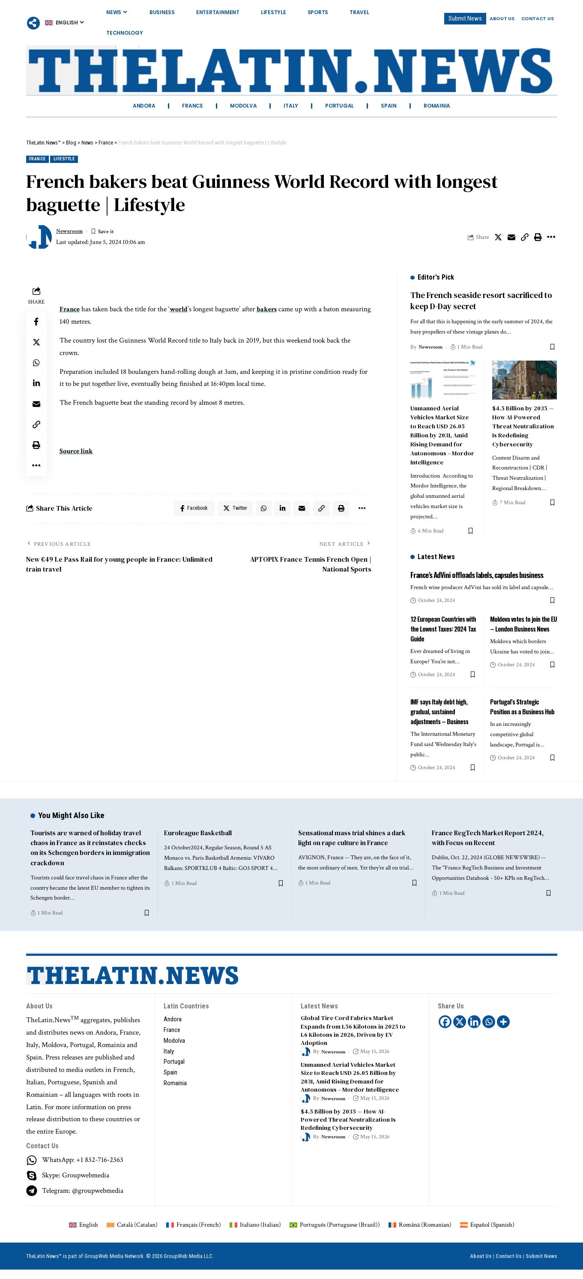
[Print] (538, 238)
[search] (551, 33)
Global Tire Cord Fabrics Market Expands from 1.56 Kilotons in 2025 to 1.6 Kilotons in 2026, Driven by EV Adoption (353, 1039)
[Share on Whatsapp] (36, 364)
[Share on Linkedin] (36, 384)
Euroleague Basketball (199, 842)
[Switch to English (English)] (83, 1234)
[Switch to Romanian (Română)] (420, 1234)
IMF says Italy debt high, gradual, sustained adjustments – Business (441, 715)
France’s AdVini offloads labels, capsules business (470, 573)
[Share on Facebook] (36, 323)
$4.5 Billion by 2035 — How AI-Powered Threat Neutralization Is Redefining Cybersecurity (523, 419)
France (40, 159)
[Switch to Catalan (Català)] (132, 1234)
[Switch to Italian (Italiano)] (255, 1234)
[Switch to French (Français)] (193, 1234)
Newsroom (71, 233)
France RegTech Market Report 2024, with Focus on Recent (491, 847)
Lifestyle (73, 159)
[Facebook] (445, 1031)
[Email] (511, 238)
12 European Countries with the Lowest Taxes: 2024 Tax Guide (438, 632)
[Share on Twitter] (498, 238)
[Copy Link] (525, 238)
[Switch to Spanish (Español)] (487, 1234)
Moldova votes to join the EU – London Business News (521, 632)
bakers (270, 310)
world (181, 310)
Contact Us (509, 1265)
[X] (460, 1031)
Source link (78, 452)
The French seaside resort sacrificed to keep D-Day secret (481, 295)
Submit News (541, 1265)
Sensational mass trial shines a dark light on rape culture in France (355, 847)
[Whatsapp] (489, 1031)
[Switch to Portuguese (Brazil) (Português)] (334, 1234)
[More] (33, 23)
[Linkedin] (474, 1031)
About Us (481, 1265)
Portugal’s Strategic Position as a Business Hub (523, 710)
